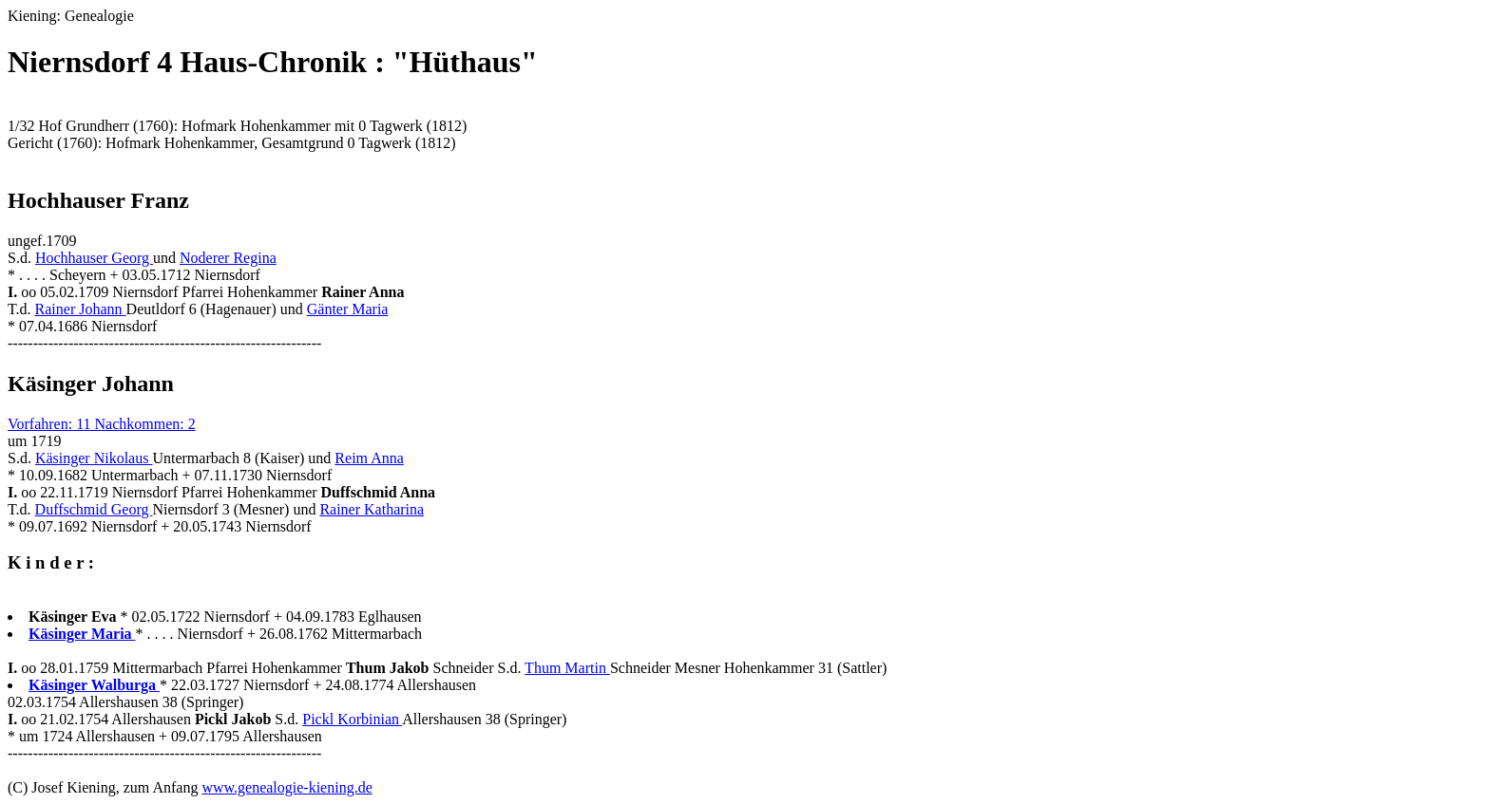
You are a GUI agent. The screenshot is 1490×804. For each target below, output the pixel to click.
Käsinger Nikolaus (94, 458)
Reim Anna (368, 458)
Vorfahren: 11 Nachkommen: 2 (102, 424)
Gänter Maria (348, 309)
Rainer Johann (80, 309)
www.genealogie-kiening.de (286, 787)
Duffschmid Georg (94, 509)
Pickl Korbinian (352, 719)
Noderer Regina (228, 258)
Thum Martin (567, 668)
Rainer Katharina (371, 509)
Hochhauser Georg (94, 258)
